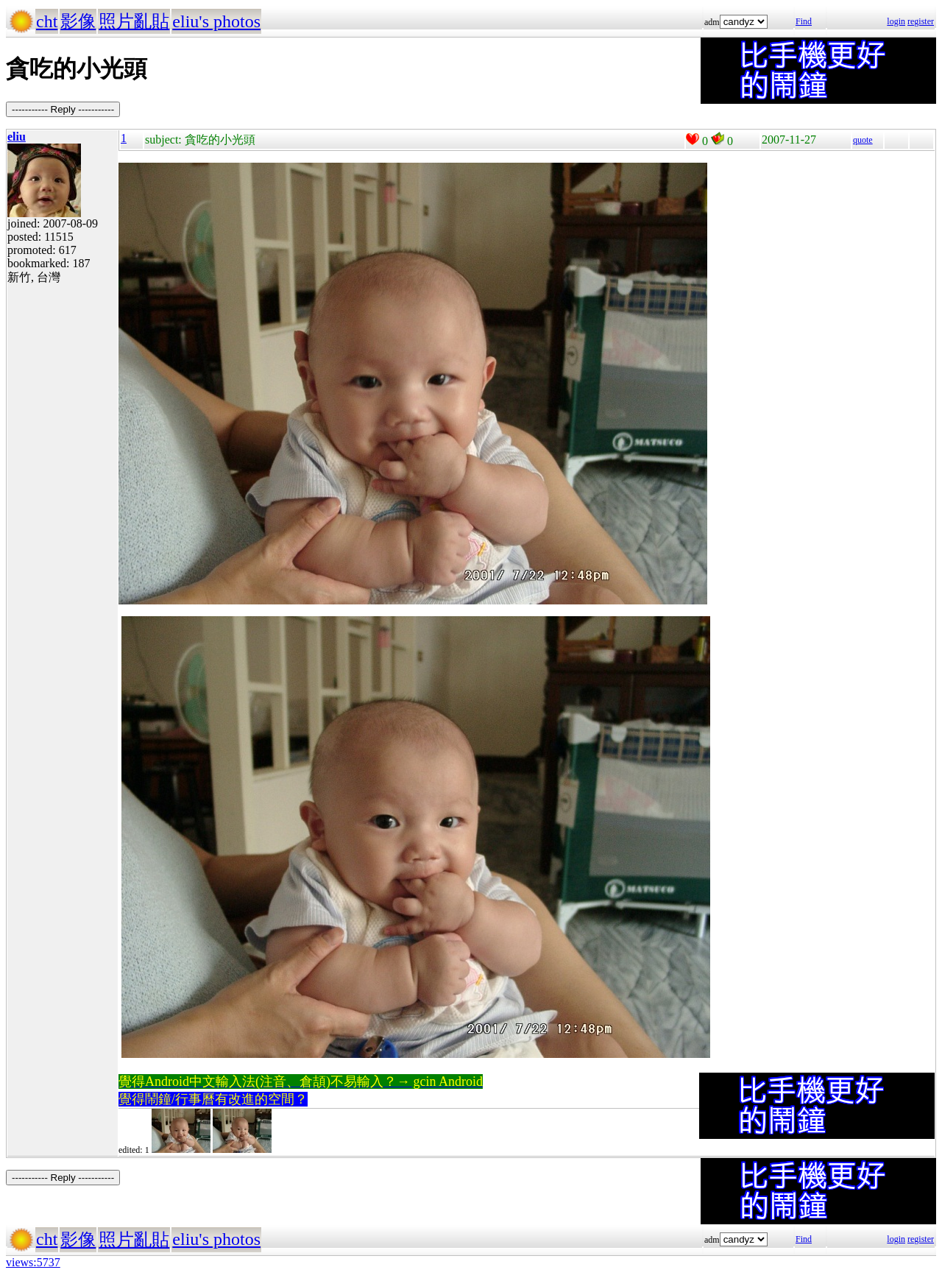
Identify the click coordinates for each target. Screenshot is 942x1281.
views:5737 (33, 1262)
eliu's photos (216, 21)
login (896, 21)
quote (863, 140)
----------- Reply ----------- (63, 109)
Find (804, 21)
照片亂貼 (134, 21)
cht (46, 21)
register (920, 21)
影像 (78, 21)
